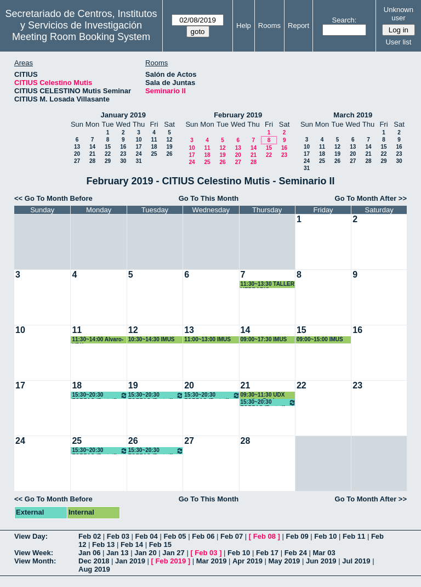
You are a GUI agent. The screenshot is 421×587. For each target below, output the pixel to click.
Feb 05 (174, 536)
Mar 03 (323, 553)
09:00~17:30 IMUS (264, 339)
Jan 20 (145, 553)
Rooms (269, 25)
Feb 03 (118, 536)
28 (92, 161)
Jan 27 (173, 553)
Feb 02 (89, 536)
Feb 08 (264, 536)
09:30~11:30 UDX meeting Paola (263, 395)
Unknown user (398, 13)
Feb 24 (296, 553)
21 (92, 154)
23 (123, 154)
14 (92, 147)
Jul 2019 (356, 561)
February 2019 (238, 115)
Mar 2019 (211, 561)
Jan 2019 (130, 561)
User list (398, 42)
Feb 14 (132, 544)
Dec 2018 (93, 561)
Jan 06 (89, 553)
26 (169, 154)
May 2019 (284, 561)
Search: (344, 20)
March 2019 (352, 115)
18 (154, 147)
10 (138, 140)
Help (243, 25)
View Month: (35, 561)
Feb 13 (103, 544)
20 (77, 154)
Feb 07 (231, 536)
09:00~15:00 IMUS (320, 339)
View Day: (31, 536)
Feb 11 (354, 536)
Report (298, 25)
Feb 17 (267, 553)
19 (169, 147)
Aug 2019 (94, 569)
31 (138, 161)
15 (108, 147)
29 (108, 161)
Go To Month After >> (371, 198)
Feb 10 (325, 536)
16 (123, 147)
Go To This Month (209, 198)
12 (169, 140)
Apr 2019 (247, 561)
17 (138, 147)
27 (77, 161)
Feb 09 (297, 536)
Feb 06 (203, 536)
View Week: (33, 553)
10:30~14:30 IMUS (151, 339)
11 (154, 140)
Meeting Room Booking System (81, 36)
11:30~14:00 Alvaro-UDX (97, 339)
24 (138, 154)
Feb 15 (160, 544)
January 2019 (123, 115)
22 (108, 154)
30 (123, 161)
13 (77, 147)
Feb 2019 (171, 561)
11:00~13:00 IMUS (207, 339)
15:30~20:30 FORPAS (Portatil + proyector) (99, 395)
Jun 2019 (321, 561)
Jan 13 (117, 553)
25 (154, 154)
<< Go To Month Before (53, 198)
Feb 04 (146, 536)
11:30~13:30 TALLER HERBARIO (267, 284)
